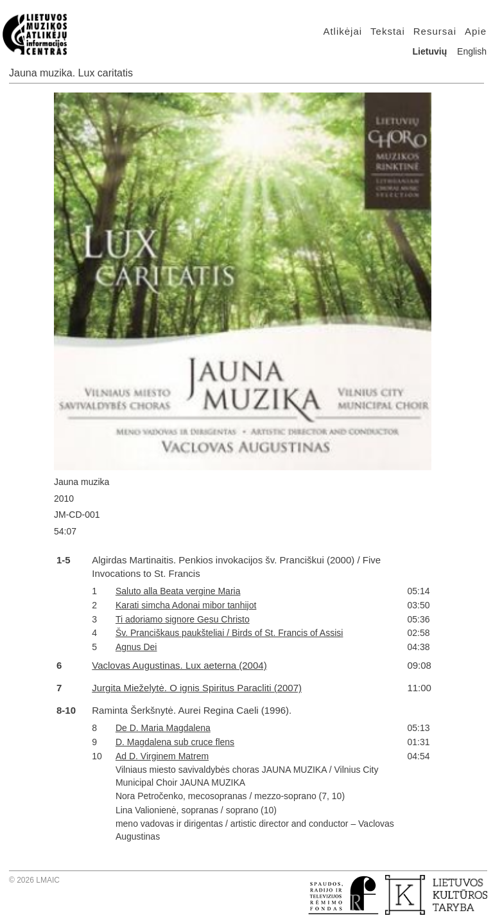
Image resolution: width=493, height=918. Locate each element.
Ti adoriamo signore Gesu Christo (183, 619)
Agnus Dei (136, 647)
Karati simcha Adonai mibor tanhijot (186, 605)
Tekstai (387, 31)
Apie (476, 31)
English (472, 51)
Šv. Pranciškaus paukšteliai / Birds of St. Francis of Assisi (229, 633)
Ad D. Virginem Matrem (162, 756)
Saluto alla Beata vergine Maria (178, 591)
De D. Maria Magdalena (163, 728)
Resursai (434, 31)
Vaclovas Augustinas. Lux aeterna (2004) (179, 665)
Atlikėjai (342, 31)
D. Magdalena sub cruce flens (175, 742)
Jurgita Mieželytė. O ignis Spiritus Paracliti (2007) (197, 687)
